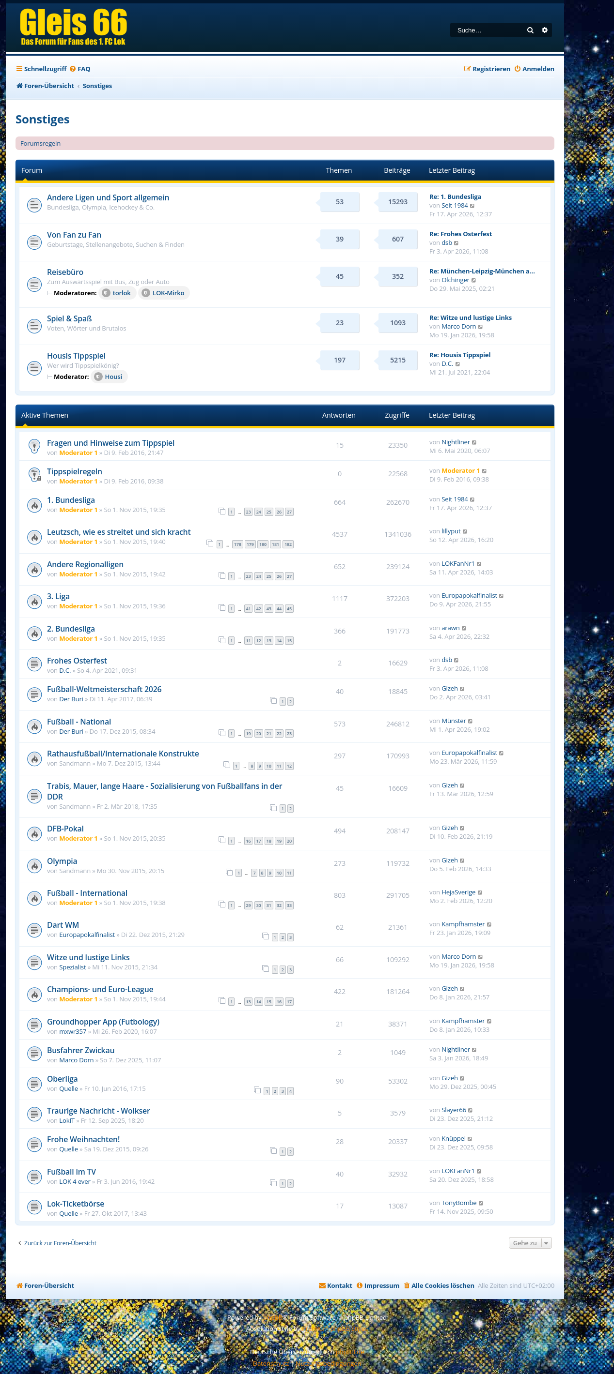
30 (258, 905)
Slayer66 (453, 1109)
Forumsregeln (40, 143)
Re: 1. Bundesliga (455, 196)
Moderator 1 (78, 452)
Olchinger (455, 279)
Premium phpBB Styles (335, 1328)
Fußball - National (79, 721)
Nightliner (455, 442)
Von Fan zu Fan (74, 234)
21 (269, 733)
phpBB (273, 1317)
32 (279, 905)
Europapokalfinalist (469, 595)
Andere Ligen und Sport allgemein (108, 197)
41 (248, 608)
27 (289, 512)
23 (248, 512)
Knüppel (453, 1138)
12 (258, 640)
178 (237, 544)
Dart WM (63, 925)
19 (248, 733)
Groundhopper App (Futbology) (103, 1021)
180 (263, 544)
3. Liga (58, 596)
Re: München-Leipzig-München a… (482, 271)
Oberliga (62, 1078)
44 (279, 608)
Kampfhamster (463, 924)
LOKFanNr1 (458, 563)
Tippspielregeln (74, 471)
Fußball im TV (71, 1171)
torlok (116, 292)
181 (275, 544)
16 (248, 841)
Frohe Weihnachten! (83, 1139)
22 (279, 733)
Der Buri (71, 699)
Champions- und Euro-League (100, 989)
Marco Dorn (458, 326)
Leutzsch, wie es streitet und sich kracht (119, 532)
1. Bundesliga (71, 500)
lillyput (450, 531)
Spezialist (72, 967)
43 (269, 608)
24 (258, 512)
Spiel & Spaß (69, 318)
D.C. (447, 363)
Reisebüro (65, 272)
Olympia (62, 861)
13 (269, 640)
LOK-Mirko (163, 292)
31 (269, 905)
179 (250, 544)
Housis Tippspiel (76, 355)
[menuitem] (79, 69)
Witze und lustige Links (88, 957)
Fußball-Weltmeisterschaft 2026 (104, 689)
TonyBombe (458, 1202)
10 (269, 766)
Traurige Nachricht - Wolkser (98, 1110)
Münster (453, 720)
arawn (450, 627)
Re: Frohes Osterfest (460, 233)
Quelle (68, 1088)
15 (289, 640)
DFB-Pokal (65, 828)
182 (288, 544)
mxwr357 (72, 1031)
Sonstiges (42, 119)
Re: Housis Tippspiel (459, 354)
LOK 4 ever (74, 1181)
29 (248, 905)
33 (289, 905)
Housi (108, 376)
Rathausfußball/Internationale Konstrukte (123, 753)
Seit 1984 (454, 205)
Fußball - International (87, 893)
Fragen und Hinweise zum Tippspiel (110, 443)
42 (258, 608)
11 (248, 640)
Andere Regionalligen (85, 564)
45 (289, 608)
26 (279, 512)
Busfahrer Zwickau (80, 1050)
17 (258, 841)
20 (258, 733)
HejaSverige (458, 892)
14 (279, 640)
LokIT (67, 1120)
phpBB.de (350, 1351)
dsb (446, 242)
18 (269, 841)
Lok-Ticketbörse (75, 1203)
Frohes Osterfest (77, 660)
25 (269, 512)
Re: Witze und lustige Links (470, 317)
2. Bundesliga (71, 628)
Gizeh (449, 688)
